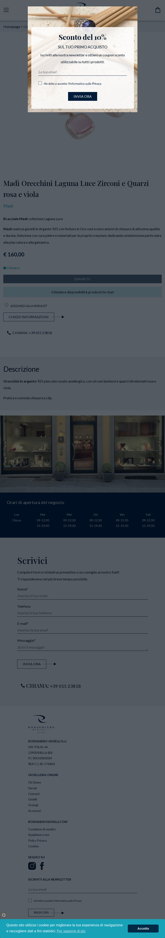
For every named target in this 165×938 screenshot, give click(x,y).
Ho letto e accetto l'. (73, 83)
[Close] (135, 9)
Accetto (143, 928)
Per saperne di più (71, 931)
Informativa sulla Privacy (85, 83)
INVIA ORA (83, 96)
